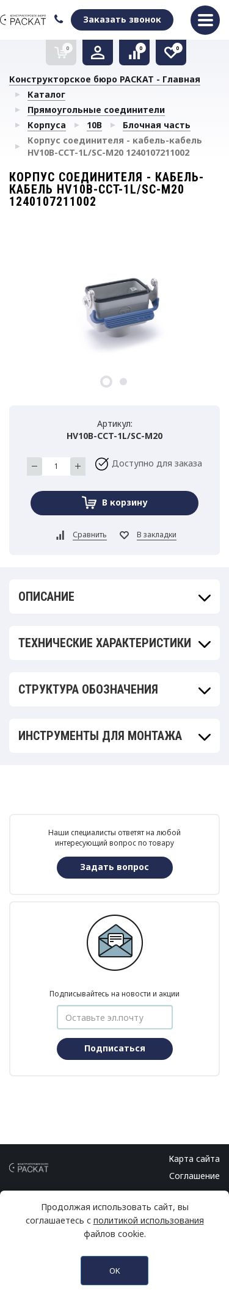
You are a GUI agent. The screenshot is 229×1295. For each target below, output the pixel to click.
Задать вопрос (114, 866)
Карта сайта (194, 1158)
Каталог (46, 94)
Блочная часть (157, 125)
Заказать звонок (122, 19)
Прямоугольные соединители (96, 109)
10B (94, 125)
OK (114, 1270)
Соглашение (194, 1175)
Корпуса (46, 125)
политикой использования (148, 1220)
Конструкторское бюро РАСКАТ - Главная (104, 79)
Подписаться (114, 1048)
